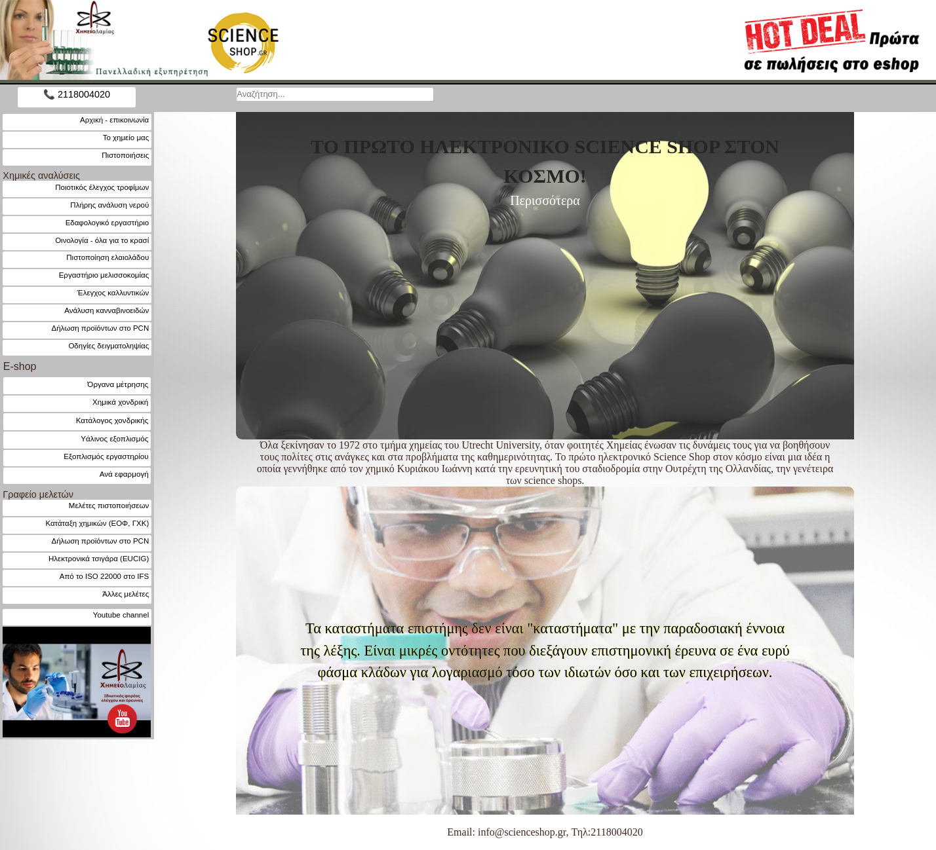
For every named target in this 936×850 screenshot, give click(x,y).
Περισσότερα (545, 200)
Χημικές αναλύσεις (41, 175)
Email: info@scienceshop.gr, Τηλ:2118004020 (544, 832)
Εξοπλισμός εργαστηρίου (106, 456)
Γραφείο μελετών (38, 494)
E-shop (20, 366)
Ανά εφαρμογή (124, 474)
